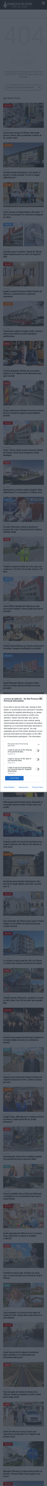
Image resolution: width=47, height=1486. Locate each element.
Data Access (23, 787)
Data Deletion (9, 787)
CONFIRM (14, 778)
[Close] (42, 699)
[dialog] (23, 743)
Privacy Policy (37, 787)
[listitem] (23, 744)
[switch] (37, 750)
